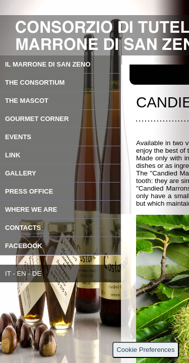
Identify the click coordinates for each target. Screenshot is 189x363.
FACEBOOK (23, 246)
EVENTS (18, 137)
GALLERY (20, 173)
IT (8, 273)
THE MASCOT (26, 100)
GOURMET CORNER (37, 119)
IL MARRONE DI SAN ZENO (48, 64)
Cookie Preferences (145, 349)
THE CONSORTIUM (35, 82)
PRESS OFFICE (29, 191)
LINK (12, 155)
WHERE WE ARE (31, 209)
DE (37, 273)
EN (21, 273)
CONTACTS (23, 227)
